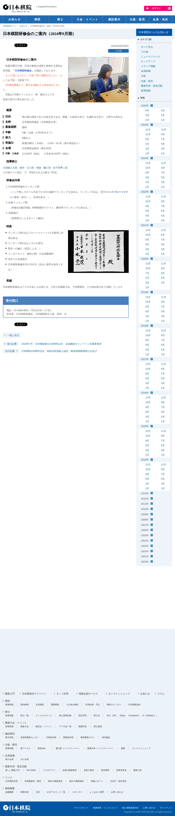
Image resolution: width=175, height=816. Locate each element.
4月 (147, 115)
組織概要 (9, 792)
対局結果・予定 (92, 704)
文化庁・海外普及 (118, 781)
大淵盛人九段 (10, 167)
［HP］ (114, 715)
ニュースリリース (150, 56)
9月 (163, 134)
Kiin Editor (31, 770)
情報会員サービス (88, 693)
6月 (147, 110)
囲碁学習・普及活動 (152, 85)
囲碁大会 (25, 726)
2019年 (145, 292)
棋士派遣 (98, 726)
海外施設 (106, 737)
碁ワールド (26, 748)
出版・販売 (147, 81)
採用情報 (146, 90)
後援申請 (82, 726)
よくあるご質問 (97, 792)
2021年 (145, 225)
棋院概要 (10, 788)
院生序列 (82, 715)
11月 (163, 129)
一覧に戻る (13, 335)
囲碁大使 (137, 770)
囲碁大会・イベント (16, 722)
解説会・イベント (44, 726)
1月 (163, 120)
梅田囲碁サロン (87, 737)
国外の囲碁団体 (76, 781)
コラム (160, 693)
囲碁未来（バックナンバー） (100, 748)
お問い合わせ (117, 792)
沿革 (38, 792)
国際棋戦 (55, 704)
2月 (147, 120)
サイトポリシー (81, 808)
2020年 (145, 258)
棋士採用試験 (65, 715)
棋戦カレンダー (114, 704)
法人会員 (25, 759)
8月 (147, 139)
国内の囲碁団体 (55, 781)
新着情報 (9, 704)
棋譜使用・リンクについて (105, 808)
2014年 (145, 459)
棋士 (7, 711)
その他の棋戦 (72, 704)
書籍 (123, 748)
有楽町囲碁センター (30, 737)
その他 (118, 51)
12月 (148, 129)
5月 (163, 110)
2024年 (145, 124)
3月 (163, 115)
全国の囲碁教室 (69, 770)
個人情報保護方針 (130, 808)
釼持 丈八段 (27, 167)
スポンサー (77, 792)
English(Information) (47, 6)
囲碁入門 (10, 693)
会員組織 (146, 71)
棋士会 (97, 715)
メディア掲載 (148, 66)
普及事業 (105, 770)
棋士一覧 (25, 715)
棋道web (42, 748)
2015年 (145, 426)
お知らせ (23, 26)
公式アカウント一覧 (56, 792)
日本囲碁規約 (134, 704)
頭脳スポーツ (97, 781)
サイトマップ (166, 808)
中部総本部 (51, 737)
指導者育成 (121, 770)
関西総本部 (68, 737)
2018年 (145, 325)
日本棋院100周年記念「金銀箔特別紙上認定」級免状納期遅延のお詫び (50, 351)
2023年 (145, 158)
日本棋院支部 (11, 781)
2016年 (145, 392)
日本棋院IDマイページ (34, 693)
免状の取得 (89, 770)
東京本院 (9, 737)
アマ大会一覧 (65, 726)
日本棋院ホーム (9, 26)
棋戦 (7, 700)
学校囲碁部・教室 (33, 781)
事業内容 (25, 792)
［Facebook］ (133, 715)
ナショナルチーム (44, 715)
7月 (163, 139)
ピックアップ (148, 61)
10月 (148, 134)
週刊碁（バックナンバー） (68, 748)
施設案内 (10, 733)
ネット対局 (62, 693)
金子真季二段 (60, 167)
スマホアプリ (49, 770)
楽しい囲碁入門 (12, 770)
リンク (8, 777)
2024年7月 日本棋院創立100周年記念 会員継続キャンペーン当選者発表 (52, 343)
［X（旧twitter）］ (149, 715)
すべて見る (147, 47)
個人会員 (9, 759)
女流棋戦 (40, 704)
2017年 (145, 359)
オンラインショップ (119, 693)
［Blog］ (122, 715)
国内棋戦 (25, 704)
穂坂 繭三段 (43, 167)
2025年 (145, 105)
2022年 (145, 191)
